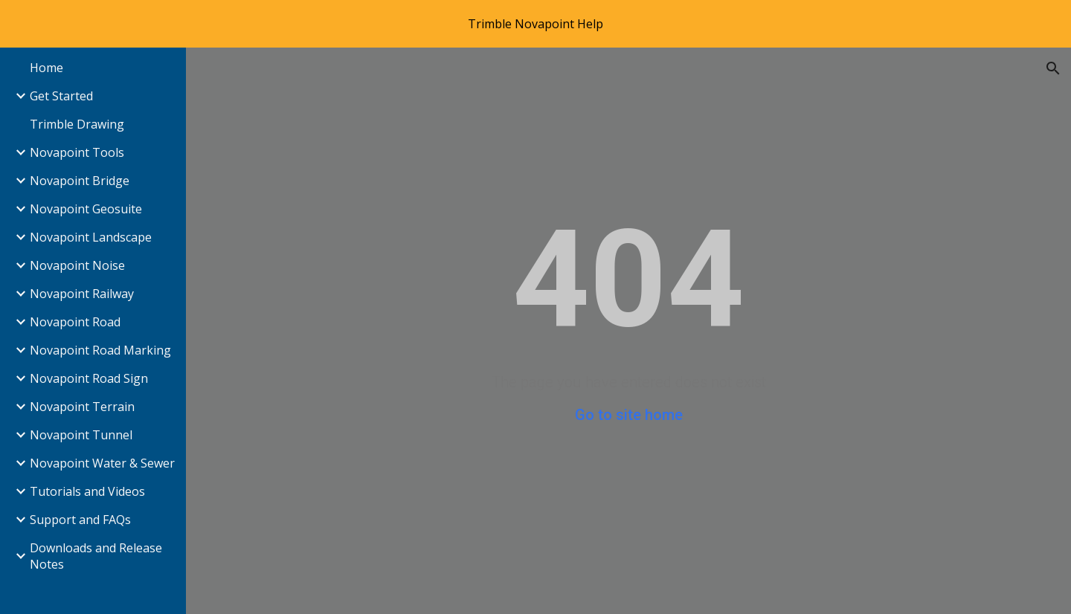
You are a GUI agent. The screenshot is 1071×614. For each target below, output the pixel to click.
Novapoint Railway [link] (82, 293)
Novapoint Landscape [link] (91, 237)
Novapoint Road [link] (75, 322)
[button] (1053, 68)
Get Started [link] (61, 96)
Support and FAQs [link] (80, 519)
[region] (535, 24)
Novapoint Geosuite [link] (86, 209)
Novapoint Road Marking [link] (100, 350)
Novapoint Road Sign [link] (89, 378)
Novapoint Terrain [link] (82, 406)
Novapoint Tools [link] (77, 152)
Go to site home (629, 415)
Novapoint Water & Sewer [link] (102, 463)
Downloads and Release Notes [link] (96, 556)
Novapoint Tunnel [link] (81, 435)
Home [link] (46, 67)
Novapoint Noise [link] (77, 265)
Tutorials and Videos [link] (87, 491)
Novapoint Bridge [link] (79, 180)
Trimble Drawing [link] (77, 124)
